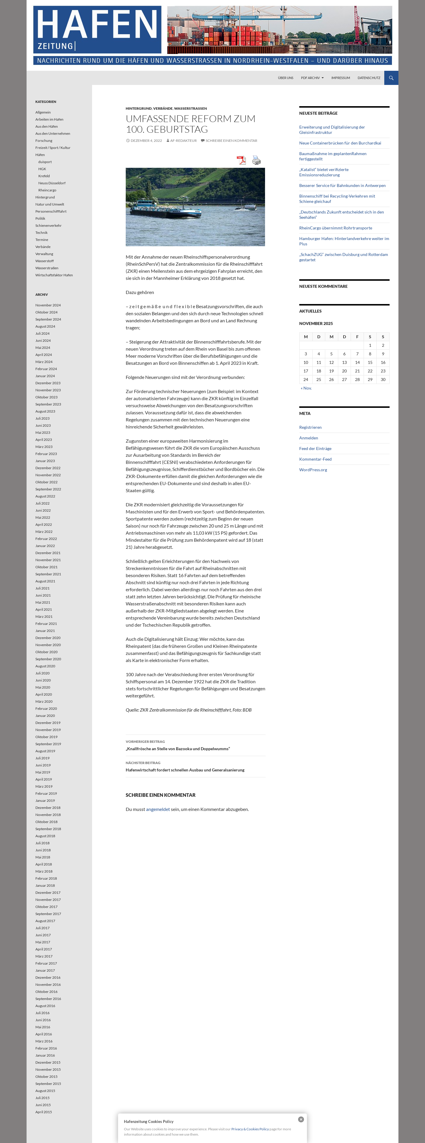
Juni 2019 (43, 765)
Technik (41, 232)
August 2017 (45, 921)
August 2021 (45, 581)
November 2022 (48, 475)
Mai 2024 (42, 347)
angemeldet (158, 809)
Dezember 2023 (48, 383)
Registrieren (310, 427)
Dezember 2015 (48, 1062)
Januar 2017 (45, 970)
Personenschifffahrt (50, 211)
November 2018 (48, 814)
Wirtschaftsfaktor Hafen (54, 275)
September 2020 (48, 659)
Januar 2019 (45, 800)
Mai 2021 (42, 602)
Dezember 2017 (48, 892)
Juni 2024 (43, 340)
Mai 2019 (42, 772)
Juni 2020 (43, 680)
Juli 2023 (42, 418)
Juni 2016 (43, 1020)
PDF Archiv (310, 78)
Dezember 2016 (48, 977)
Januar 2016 (45, 1055)
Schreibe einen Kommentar (231, 140)
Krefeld (44, 176)
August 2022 (45, 496)
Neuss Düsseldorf (52, 183)
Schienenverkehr (48, 225)
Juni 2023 (43, 425)
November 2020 (48, 645)
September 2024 (48, 319)
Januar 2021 (45, 630)
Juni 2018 (43, 850)
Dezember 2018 (48, 807)
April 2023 (43, 439)
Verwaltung (44, 254)
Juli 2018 (42, 843)
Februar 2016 (46, 1048)
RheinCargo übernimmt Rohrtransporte (335, 227)
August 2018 (45, 836)
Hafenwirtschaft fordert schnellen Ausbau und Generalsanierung (196, 765)
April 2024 (43, 354)
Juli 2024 (42, 333)
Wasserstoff (44, 261)
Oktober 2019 (46, 737)
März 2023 (44, 446)
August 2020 (45, 666)
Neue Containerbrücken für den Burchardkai (340, 142)
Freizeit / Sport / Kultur (53, 147)
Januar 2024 (45, 376)
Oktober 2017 (46, 906)
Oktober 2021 (46, 567)
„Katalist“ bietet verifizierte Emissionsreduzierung (324, 172)
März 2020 (44, 701)
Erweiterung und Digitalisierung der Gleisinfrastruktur (332, 129)
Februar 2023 (46, 453)
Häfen (40, 154)
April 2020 (43, 694)
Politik (40, 218)
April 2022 (43, 524)
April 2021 (43, 609)
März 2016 (44, 1041)
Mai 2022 (42, 517)
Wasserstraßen (190, 108)
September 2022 (48, 489)
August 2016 (45, 1006)
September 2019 (48, 744)
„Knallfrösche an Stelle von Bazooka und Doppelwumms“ (196, 744)
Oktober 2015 (46, 1076)
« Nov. (306, 387)
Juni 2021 (43, 595)
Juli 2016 (42, 1013)
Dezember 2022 (48, 468)
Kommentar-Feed (315, 459)
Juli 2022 (42, 503)
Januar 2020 (45, 715)
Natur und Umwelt (49, 204)
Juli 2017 (42, 928)
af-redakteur (183, 140)
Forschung (43, 140)
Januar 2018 (45, 885)
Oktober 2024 (46, 312)
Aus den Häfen (46, 126)
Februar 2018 (46, 878)
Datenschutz (369, 78)
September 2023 (48, 404)
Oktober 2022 (46, 482)
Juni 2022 (43, 510)
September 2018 (48, 829)
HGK (42, 169)
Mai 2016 (42, 1027)
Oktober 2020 (46, 652)
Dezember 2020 (48, 637)
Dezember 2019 (48, 722)
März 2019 (44, 786)
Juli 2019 (42, 758)
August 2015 (45, 1090)
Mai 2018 (42, 857)
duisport (45, 162)
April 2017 (43, 949)
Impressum (340, 78)
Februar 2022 (46, 538)
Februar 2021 (46, 623)
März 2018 (44, 871)
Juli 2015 (42, 1098)
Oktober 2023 (46, 397)
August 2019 (45, 751)
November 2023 (48, 390)
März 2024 (44, 361)
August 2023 (45, 411)
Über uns (285, 78)
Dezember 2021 (48, 553)
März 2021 (44, 616)
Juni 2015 (43, 1105)
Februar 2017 (46, 963)
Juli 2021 (42, 588)
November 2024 (48, 305)
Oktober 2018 (46, 822)
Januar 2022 (45, 545)
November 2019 (48, 729)
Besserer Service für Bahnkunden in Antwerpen (342, 185)
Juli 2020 (42, 673)
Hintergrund (139, 108)
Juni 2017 (43, 935)
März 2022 (44, 531)
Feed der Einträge (315, 448)
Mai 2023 (42, 432)
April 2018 (43, 864)
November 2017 (48, 899)
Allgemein (43, 112)
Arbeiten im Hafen (49, 119)
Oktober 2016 (46, 991)
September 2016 (48, 998)
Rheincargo (47, 190)
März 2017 (44, 956)
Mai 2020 (42, 687)
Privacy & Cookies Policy (250, 1129)
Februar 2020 (46, 708)
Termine (41, 239)
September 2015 (48, 1083)
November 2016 (48, 984)
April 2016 (43, 1034)
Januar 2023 (45, 461)
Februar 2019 (46, 793)
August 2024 (45, 326)
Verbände (163, 108)
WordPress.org (313, 469)
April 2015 (43, 1112)
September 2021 (48, 574)
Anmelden (308, 437)
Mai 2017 (42, 942)
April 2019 (43, 779)
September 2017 (48, 914)
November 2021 (48, 560)
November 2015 (48, 1069)
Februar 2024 (46, 369)
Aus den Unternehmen (52, 133)
